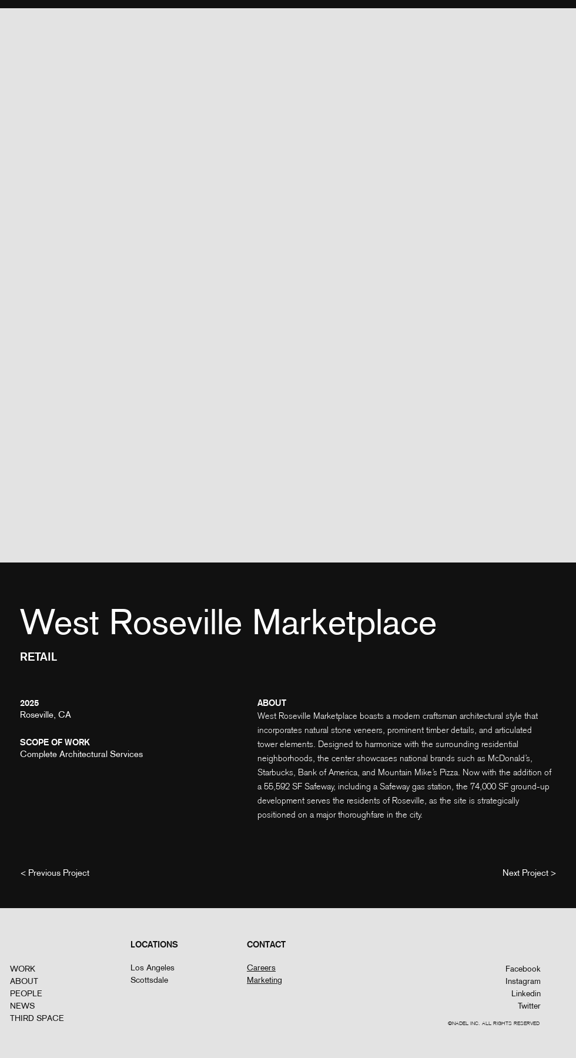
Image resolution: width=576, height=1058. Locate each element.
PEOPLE (26, 993)
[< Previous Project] (55, 872)
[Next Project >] (529, 872)
